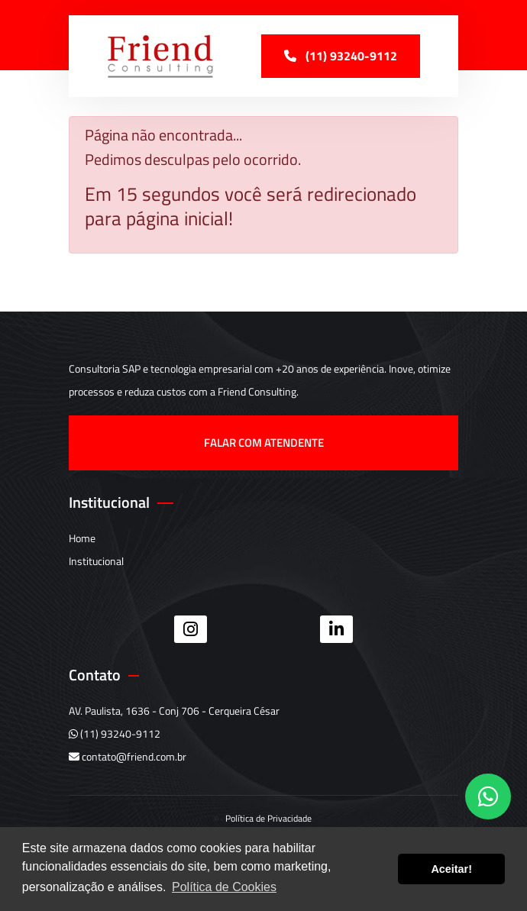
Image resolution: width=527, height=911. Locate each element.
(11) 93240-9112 (114, 733)
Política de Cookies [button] (224, 886)
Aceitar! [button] (451, 869)
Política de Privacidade (268, 818)
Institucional (96, 561)
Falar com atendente (264, 442)
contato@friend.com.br (127, 756)
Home (82, 538)
